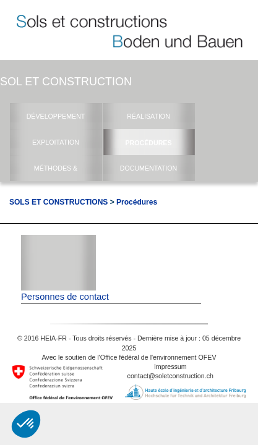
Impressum (170, 366)
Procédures (136, 202)
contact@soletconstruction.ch (170, 375)
